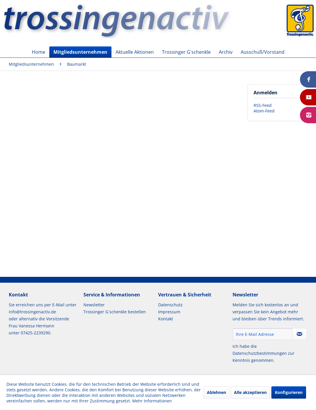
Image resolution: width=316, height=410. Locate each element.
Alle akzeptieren (250, 392)
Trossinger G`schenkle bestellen (114, 312)
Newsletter (94, 305)
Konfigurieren (289, 392)
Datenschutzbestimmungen (260, 353)
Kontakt (165, 319)
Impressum (169, 312)
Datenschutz (170, 305)
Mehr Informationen (152, 401)
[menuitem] (38, 52)
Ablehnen (216, 392)
